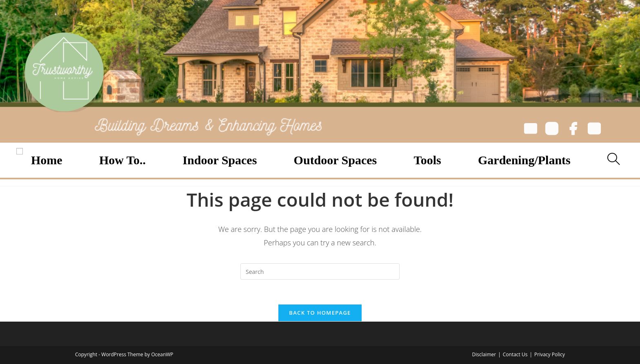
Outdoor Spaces (335, 160)
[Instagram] (551, 130)
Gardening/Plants (524, 160)
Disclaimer (484, 354)
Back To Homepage (320, 312)
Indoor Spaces (219, 160)
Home (46, 160)
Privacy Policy (549, 354)
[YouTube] (594, 130)
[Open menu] (19, 151)
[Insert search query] (320, 271)
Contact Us (515, 354)
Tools (427, 160)
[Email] (530, 130)
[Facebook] (573, 130)
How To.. (122, 160)
